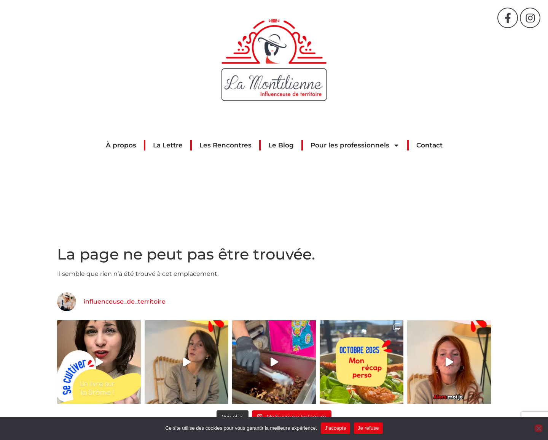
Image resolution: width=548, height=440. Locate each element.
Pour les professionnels (355, 145)
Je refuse (368, 428)
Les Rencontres (225, 145)
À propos (121, 145)
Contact (429, 145)
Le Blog (281, 145)
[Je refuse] (538, 428)
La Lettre (168, 145)
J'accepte (335, 428)
